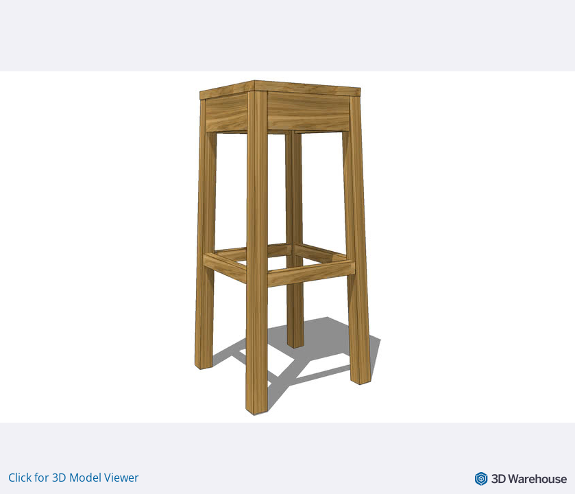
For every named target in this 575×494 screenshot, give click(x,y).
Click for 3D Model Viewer (73, 477)
